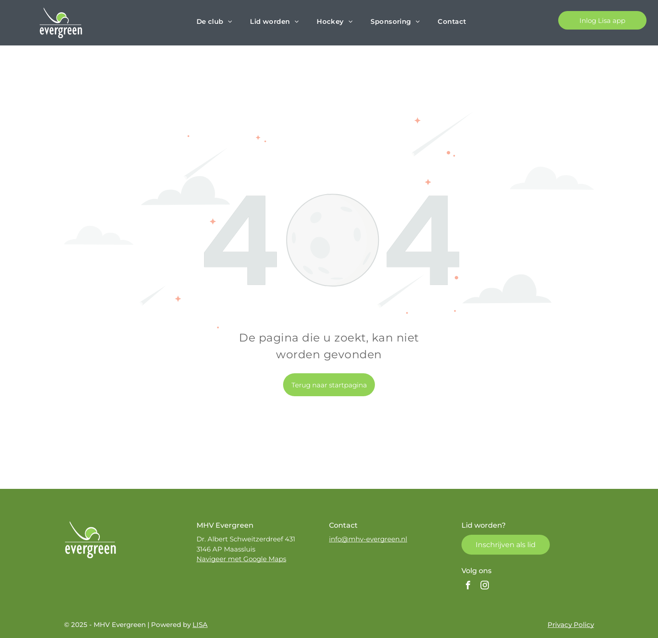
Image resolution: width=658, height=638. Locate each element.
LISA (200, 624)
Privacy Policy (571, 624)
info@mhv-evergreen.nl (368, 539)
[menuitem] (215, 22)
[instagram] (484, 586)
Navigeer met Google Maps (241, 559)
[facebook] (467, 586)
